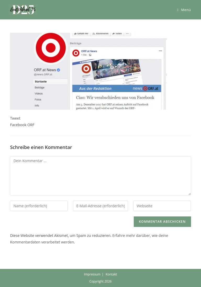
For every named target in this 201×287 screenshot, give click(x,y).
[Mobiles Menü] (184, 9)
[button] (23, 10)
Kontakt (111, 274)
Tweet (15, 118)
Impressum (92, 274)
